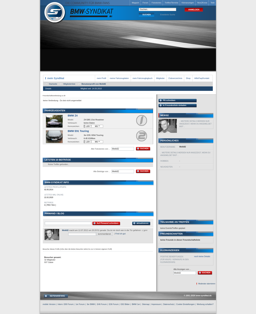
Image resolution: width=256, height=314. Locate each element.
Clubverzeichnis (175, 78)
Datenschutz (168, 304)
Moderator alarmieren (206, 284)
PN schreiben (169, 100)
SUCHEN (144, 148)
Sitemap (145, 304)
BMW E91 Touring (78, 131)
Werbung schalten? (205, 304)
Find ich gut (120, 234)
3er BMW (91, 304)
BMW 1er (136, 304)
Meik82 (65, 230)
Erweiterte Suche (167, 15)
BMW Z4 (73, 115)
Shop (188, 78)
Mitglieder (160, 78)
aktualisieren (142, 223)
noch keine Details (202, 256)
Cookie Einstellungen (185, 304)
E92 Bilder (125, 304)
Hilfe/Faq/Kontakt (201, 78)
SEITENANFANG (57, 296)
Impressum (156, 304)
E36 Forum (113, 304)
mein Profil (101, 78)
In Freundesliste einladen (174, 105)
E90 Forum (68, 304)
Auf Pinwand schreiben (107, 223)
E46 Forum (101, 304)
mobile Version (49, 304)
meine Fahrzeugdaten (119, 78)
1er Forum (80, 304)
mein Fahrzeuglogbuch (143, 78)
